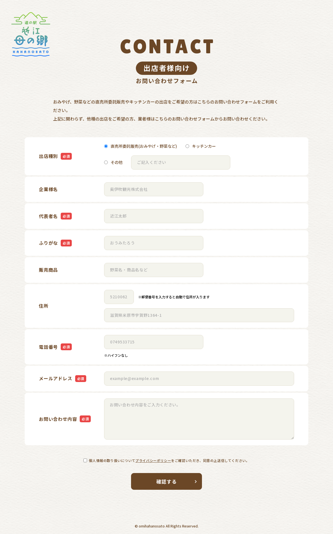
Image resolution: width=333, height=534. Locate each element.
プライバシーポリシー (153, 460)
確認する (176, 481)
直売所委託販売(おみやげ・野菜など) (140, 146)
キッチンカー (201, 146)
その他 (113, 162)
